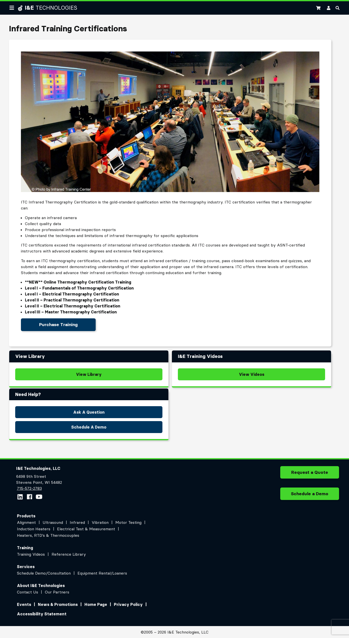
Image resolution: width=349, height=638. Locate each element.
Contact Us (27, 591)
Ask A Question (89, 412)
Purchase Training (58, 324)
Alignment (26, 522)
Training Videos (31, 554)
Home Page (95, 604)
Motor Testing (128, 522)
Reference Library (69, 554)
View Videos (251, 374)
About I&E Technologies (41, 585)
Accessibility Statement (42, 613)
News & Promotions (58, 604)
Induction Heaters (33, 528)
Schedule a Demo (309, 495)
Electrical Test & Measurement (86, 528)
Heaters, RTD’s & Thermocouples (48, 535)
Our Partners (57, 591)
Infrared (77, 522)
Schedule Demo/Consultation (44, 573)
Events (24, 604)
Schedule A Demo (88, 427)
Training (25, 547)
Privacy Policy (128, 604)
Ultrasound (53, 522)
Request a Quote (309, 474)
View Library (89, 374)
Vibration (100, 522)
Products (26, 515)
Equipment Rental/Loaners (102, 573)
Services (26, 566)
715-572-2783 (29, 488)
